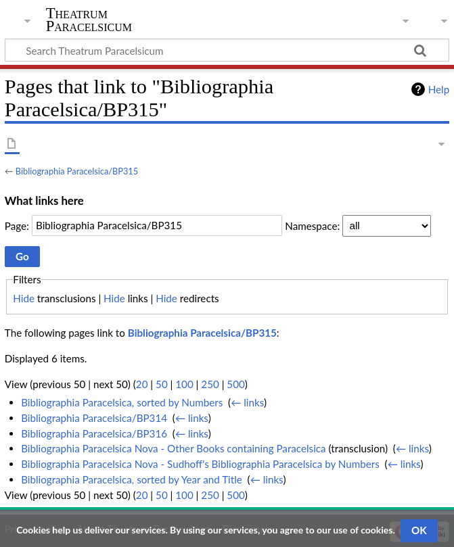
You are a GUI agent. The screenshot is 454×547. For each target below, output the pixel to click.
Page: (17, 225)
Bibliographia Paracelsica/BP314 (94, 418)
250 (210, 384)
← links (247, 402)
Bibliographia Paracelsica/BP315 (77, 171)
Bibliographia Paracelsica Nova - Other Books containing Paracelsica (173, 448)
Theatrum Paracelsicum (89, 19)
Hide (24, 298)
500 (235, 384)
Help (438, 89)
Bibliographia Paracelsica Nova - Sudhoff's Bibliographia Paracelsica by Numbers (200, 464)
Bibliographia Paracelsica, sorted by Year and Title (131, 479)
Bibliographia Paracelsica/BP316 (94, 433)
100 (184, 384)
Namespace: (312, 225)
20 (142, 384)
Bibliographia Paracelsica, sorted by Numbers (122, 402)
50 (162, 384)
